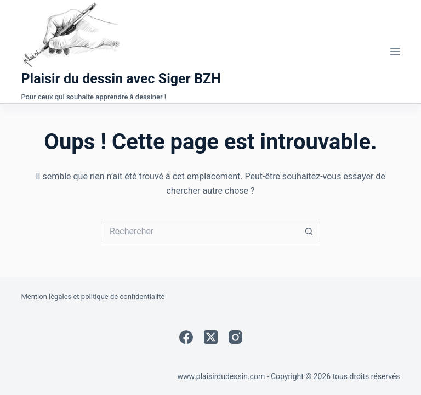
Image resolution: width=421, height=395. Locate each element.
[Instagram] (235, 337)
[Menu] (395, 52)
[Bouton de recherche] (309, 231)
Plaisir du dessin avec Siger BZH (120, 79)
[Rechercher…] (199, 231)
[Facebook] (186, 337)
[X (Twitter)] (211, 337)
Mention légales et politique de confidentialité (92, 296)
